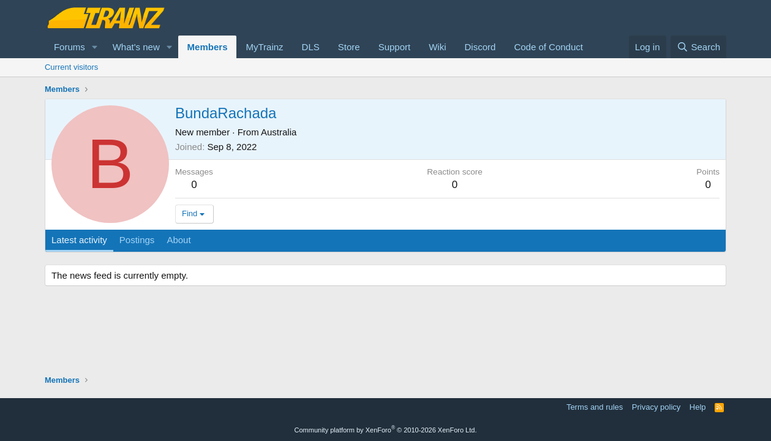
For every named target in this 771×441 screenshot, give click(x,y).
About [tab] (178, 240)
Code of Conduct (548, 47)
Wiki (437, 47)
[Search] (698, 47)
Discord (480, 47)
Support (394, 47)
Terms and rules (594, 407)
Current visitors (71, 67)
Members (207, 47)
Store (349, 47)
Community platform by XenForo (386, 430)
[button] (94, 47)
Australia (278, 132)
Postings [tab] (137, 240)
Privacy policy (656, 407)
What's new (136, 47)
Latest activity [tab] (79, 240)
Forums (69, 47)
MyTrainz (264, 47)
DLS (311, 47)
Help (698, 407)
